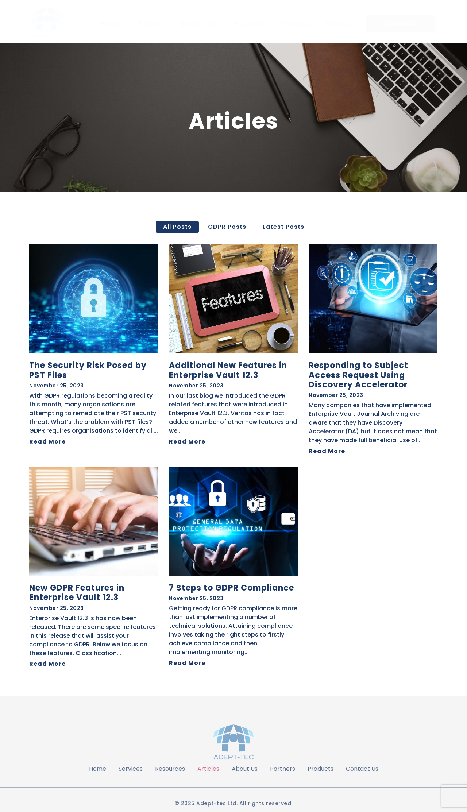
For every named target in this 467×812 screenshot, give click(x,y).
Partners (282, 769)
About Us (245, 769)
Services (131, 769)
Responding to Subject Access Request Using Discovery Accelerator (358, 375)
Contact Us (362, 769)
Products (320, 769)
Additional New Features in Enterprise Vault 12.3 (228, 370)
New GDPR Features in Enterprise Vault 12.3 (76, 593)
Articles (208, 769)
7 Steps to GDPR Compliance (231, 588)
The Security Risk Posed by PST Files (88, 370)
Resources (170, 769)
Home (97, 769)
